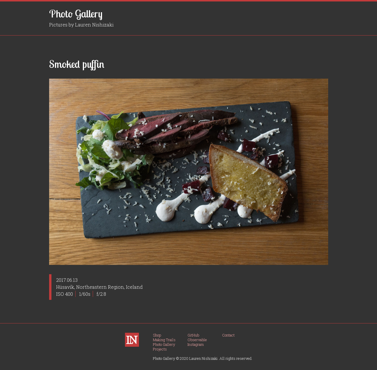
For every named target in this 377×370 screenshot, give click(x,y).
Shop (157, 335)
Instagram (195, 344)
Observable (197, 339)
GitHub (193, 335)
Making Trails (164, 339)
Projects (160, 349)
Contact (228, 335)
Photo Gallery (76, 13)
